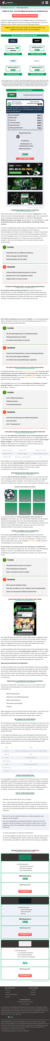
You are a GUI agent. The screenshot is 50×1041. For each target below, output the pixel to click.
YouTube (32, 992)
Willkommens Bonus (31, 377)
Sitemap (7, 996)
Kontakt (7, 992)
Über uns (7, 990)
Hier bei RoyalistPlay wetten (25, 16)
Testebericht (25, 891)
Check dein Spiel (25, 1004)
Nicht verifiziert (25, 158)
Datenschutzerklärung (11, 994)
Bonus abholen (13, 54)
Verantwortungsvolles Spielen (25, 1001)
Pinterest (32, 994)
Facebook (33, 990)
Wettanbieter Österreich (8, 8)
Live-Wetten (32, 541)
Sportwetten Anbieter (29, 371)
